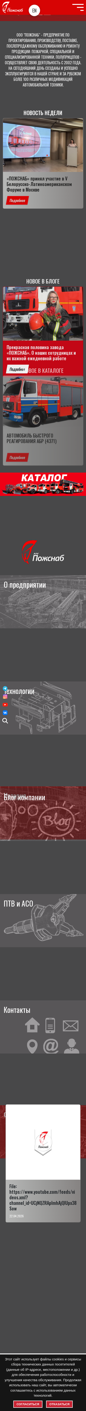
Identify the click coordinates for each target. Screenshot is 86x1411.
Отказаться (59, 1404)
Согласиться (28, 1404)
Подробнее (17, 200)
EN (34, 10)
